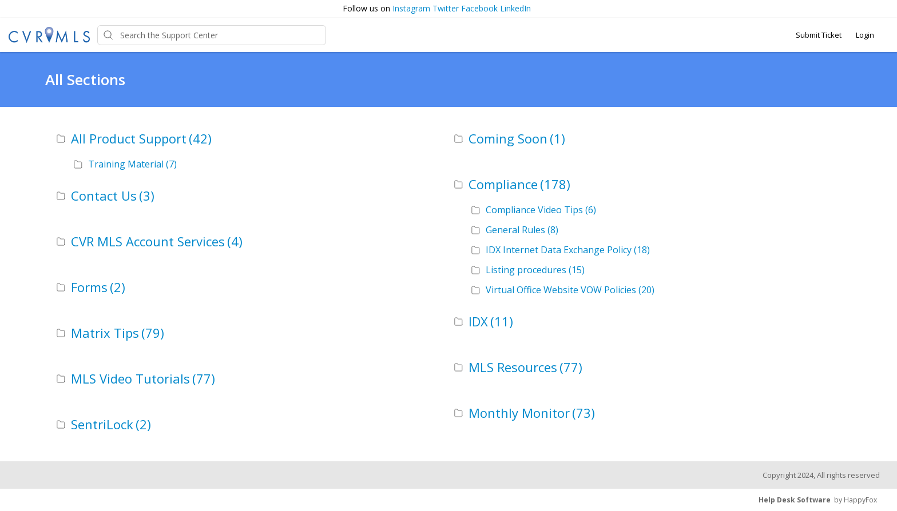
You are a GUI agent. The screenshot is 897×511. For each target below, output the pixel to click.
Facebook (479, 8)
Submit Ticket (819, 35)
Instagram (411, 8)
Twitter (445, 8)
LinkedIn (515, 8)
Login (865, 35)
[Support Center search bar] (211, 35)
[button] (882, 9)
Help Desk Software (795, 500)
